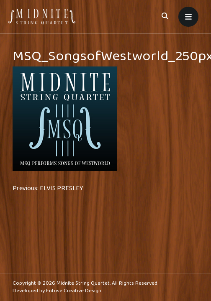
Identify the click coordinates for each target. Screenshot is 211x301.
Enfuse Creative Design (73, 290)
